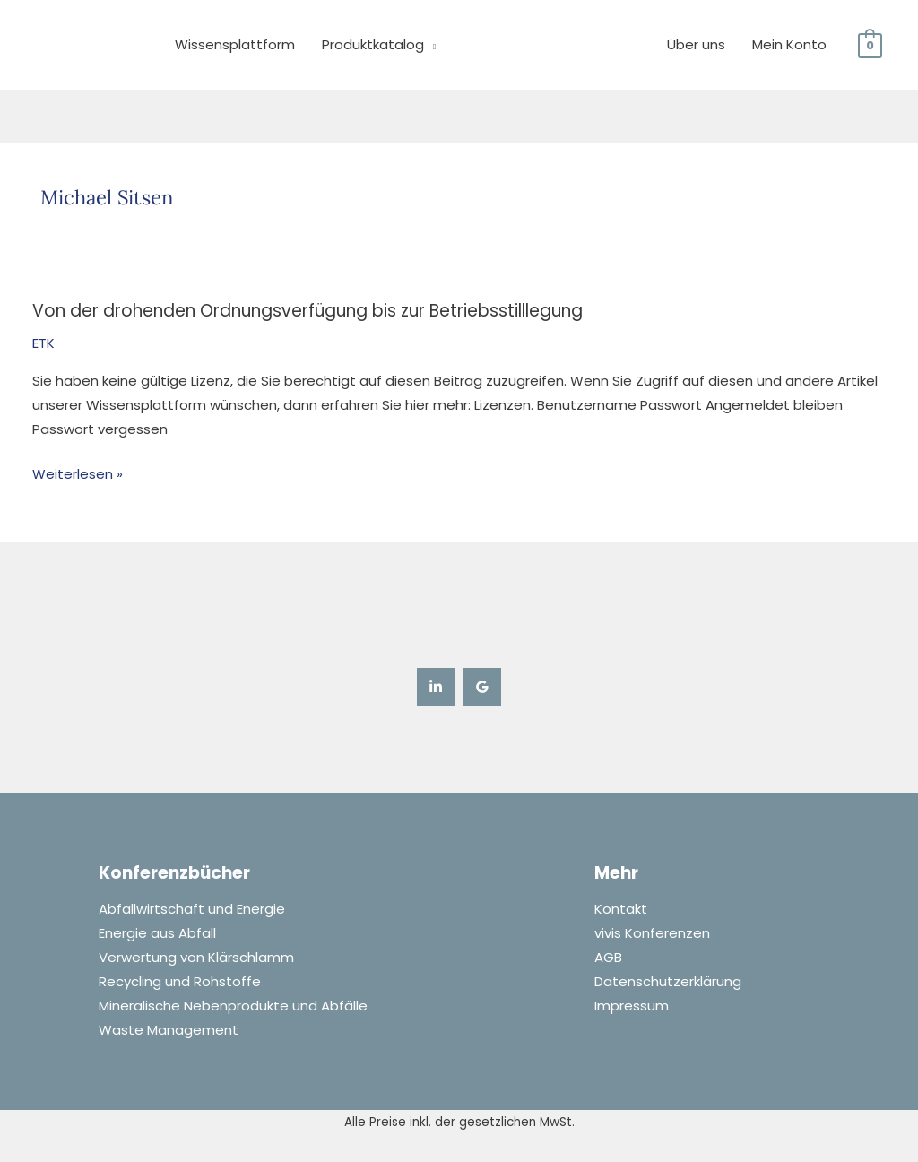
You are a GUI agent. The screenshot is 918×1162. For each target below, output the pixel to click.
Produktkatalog (373, 44)
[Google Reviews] (482, 686)
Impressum (631, 1006)
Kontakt (620, 909)
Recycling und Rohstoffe (180, 982)
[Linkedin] (436, 686)
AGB (608, 958)
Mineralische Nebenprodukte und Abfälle (233, 1006)
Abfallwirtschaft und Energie (192, 909)
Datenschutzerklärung (667, 982)
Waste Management (168, 1030)
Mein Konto (789, 44)
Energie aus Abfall (157, 933)
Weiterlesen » (77, 472)
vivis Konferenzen (652, 933)
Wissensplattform (235, 44)
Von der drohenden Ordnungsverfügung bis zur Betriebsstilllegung (307, 311)
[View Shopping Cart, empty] (870, 44)
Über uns (696, 44)
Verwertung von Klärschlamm (196, 958)
